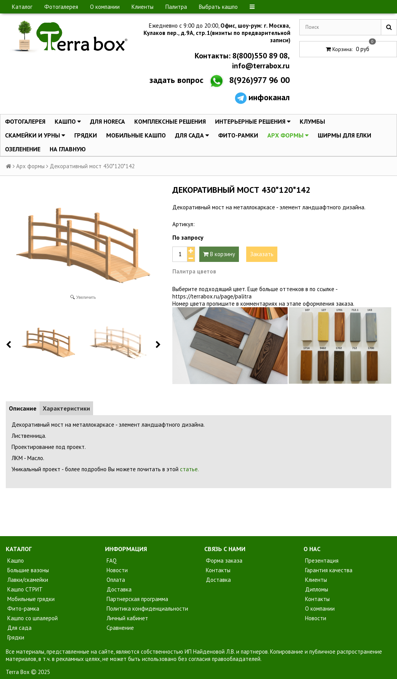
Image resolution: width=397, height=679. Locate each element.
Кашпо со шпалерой (32, 618)
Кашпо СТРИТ (24, 589)
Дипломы (316, 589)
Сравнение (119, 627)
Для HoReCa (107, 121)
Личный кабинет (126, 618)
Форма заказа (223, 560)
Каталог (22, 6)
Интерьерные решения (252, 121)
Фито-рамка (22, 608)
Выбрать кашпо (218, 6)
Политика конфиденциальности (146, 608)
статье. (189, 469)
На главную (68, 149)
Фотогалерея (61, 6)
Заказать (262, 254)
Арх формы (288, 135)
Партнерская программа (136, 599)
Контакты (217, 570)
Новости (116, 570)
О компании (105, 6)
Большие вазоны (27, 570)
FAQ (111, 560)
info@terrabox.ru (260, 66)
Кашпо (68, 121)
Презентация (321, 560)
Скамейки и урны (35, 135)
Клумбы (312, 121)
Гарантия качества (328, 570)
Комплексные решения (170, 121)
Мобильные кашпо (136, 135)
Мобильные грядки (30, 599)
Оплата (115, 579)
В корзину (219, 254)
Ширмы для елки (344, 135)
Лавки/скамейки (27, 579)
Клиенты (142, 6)
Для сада (192, 135)
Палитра (176, 6)
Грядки (85, 135)
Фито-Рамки (238, 135)
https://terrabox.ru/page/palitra (212, 296)
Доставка (118, 589)
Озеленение (22, 149)
